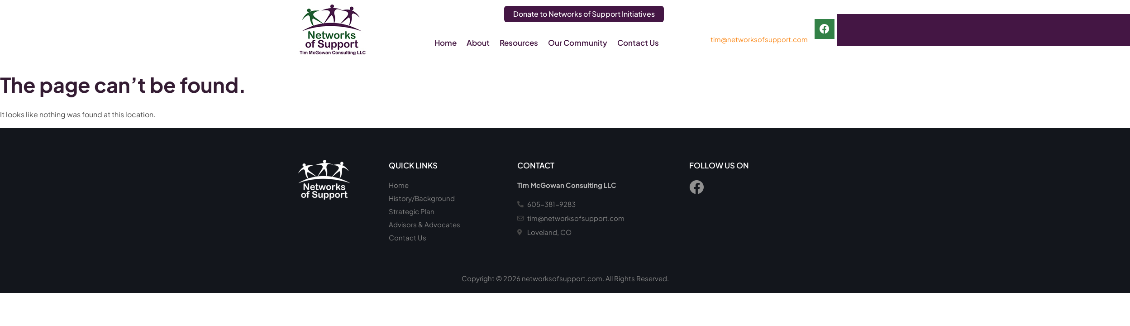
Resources (519, 43)
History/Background (422, 198)
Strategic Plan (411, 211)
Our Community (577, 43)
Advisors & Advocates (424, 224)
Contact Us (638, 43)
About (478, 43)
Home (445, 43)
